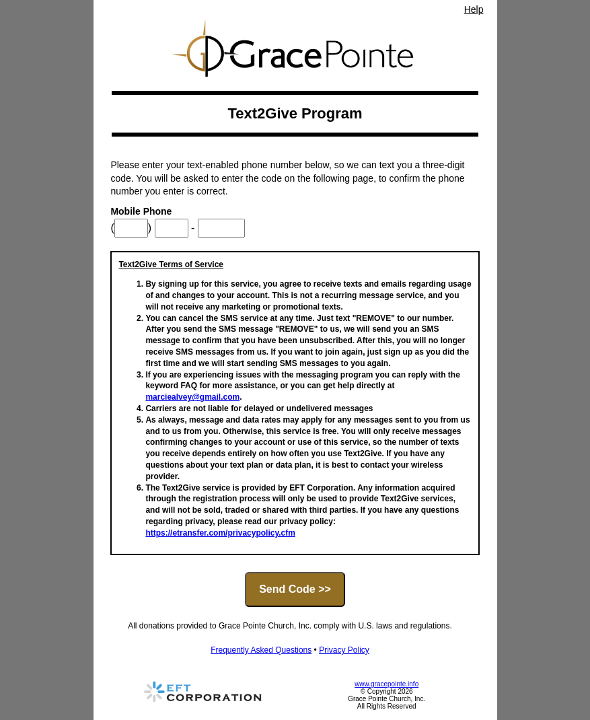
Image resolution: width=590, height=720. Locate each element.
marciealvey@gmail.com (192, 397)
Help (474, 9)
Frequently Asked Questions (261, 650)
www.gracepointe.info (386, 684)
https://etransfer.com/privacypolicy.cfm (220, 533)
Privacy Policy (344, 650)
